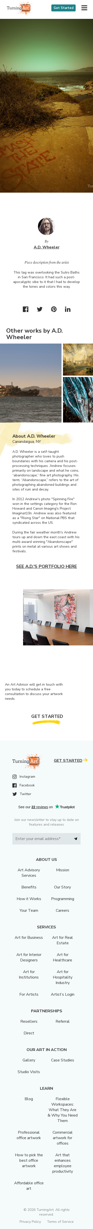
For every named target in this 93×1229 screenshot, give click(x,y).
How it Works (29, 899)
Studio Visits (29, 1072)
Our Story (62, 887)
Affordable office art (29, 1185)
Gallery (29, 1060)
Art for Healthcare (62, 957)
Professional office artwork (29, 1135)
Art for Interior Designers (28, 957)
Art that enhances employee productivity (62, 1163)
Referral (63, 1021)
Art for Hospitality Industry (62, 977)
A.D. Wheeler (47, 247)
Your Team (29, 910)
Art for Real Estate (62, 940)
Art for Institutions (29, 974)
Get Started (63, 8)
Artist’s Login (62, 994)
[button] (84, 8)
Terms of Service (60, 1221)
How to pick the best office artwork (29, 1160)
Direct (29, 1033)
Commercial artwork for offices (63, 1138)
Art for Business (29, 937)
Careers (62, 910)
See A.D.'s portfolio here (46, 566)
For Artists (28, 994)
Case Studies (62, 1060)
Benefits (28, 887)
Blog (29, 1099)
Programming (62, 899)
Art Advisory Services (29, 872)
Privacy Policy (30, 1221)
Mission (62, 870)
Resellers (28, 1021)
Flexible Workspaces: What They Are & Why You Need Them (63, 1110)
